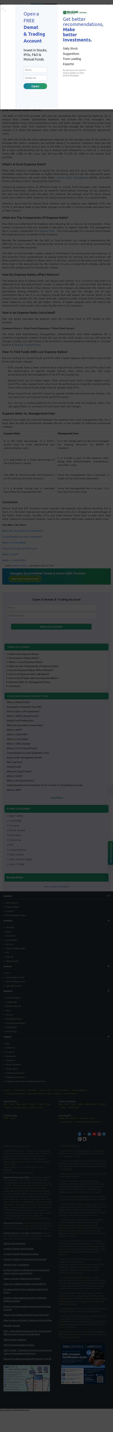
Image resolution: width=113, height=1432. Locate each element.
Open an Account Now (37, 86)
